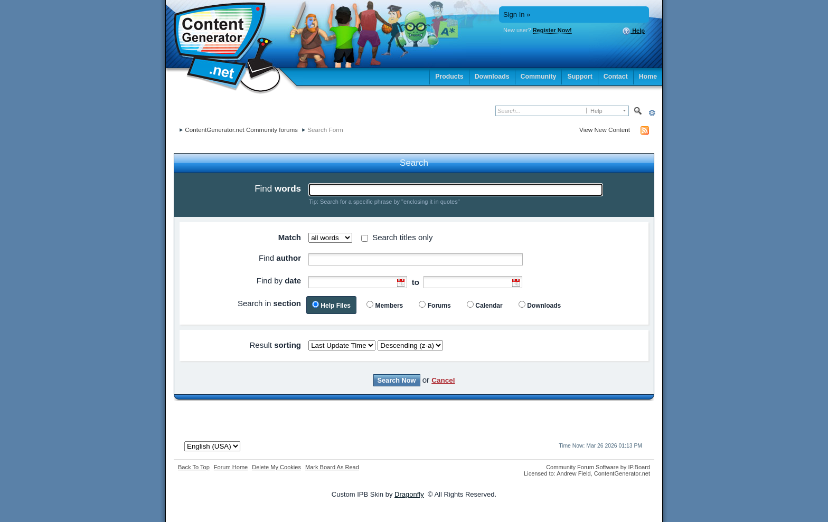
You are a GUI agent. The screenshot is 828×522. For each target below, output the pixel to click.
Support (579, 76)
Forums (439, 305)
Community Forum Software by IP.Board (598, 467)
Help (633, 31)
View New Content (604, 129)
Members (389, 305)
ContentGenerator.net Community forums (241, 129)
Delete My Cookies (276, 467)
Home (648, 76)
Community (539, 76)
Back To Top (194, 467)
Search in (269, 303)
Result (275, 344)
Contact (616, 76)
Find (278, 189)
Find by (279, 280)
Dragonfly (409, 494)
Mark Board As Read (332, 467)
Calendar (488, 305)
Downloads (492, 76)
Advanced (652, 113)
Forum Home (231, 467)
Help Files (336, 305)
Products (449, 76)
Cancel (443, 380)
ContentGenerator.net (622, 473)
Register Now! (552, 30)
